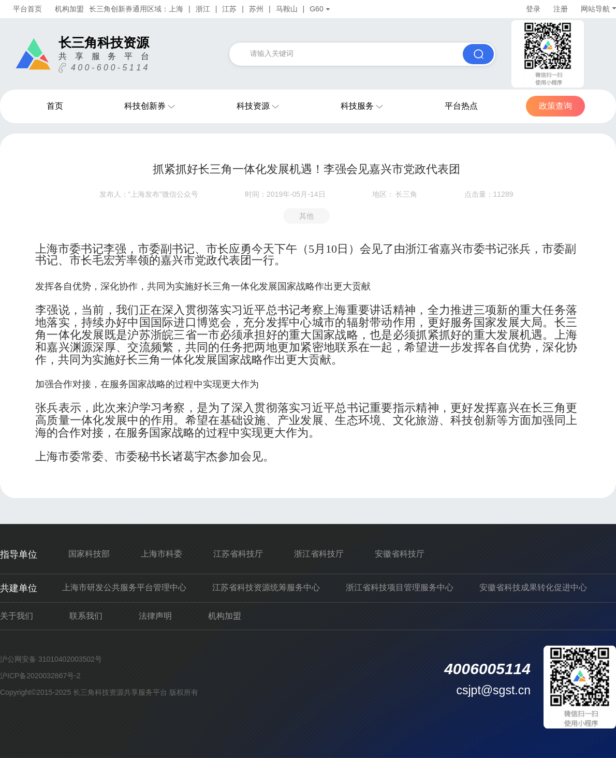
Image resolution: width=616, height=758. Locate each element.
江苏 (229, 9)
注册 (560, 9)
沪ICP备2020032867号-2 (40, 676)
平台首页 (27, 9)
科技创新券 (145, 105)
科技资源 (253, 105)
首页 (55, 105)
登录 (533, 9)
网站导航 (598, 9)
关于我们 (16, 615)
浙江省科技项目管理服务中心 (399, 587)
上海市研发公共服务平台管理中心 (124, 587)
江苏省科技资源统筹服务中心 (266, 587)
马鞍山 (287, 9)
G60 (319, 9)
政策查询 (555, 105)
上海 (176, 9)
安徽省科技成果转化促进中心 (533, 587)
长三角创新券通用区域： (129, 9)
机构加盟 (69, 9)
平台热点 (461, 105)
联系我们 (85, 615)
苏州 (256, 9)
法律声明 (155, 615)
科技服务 (357, 105)
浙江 (203, 9)
